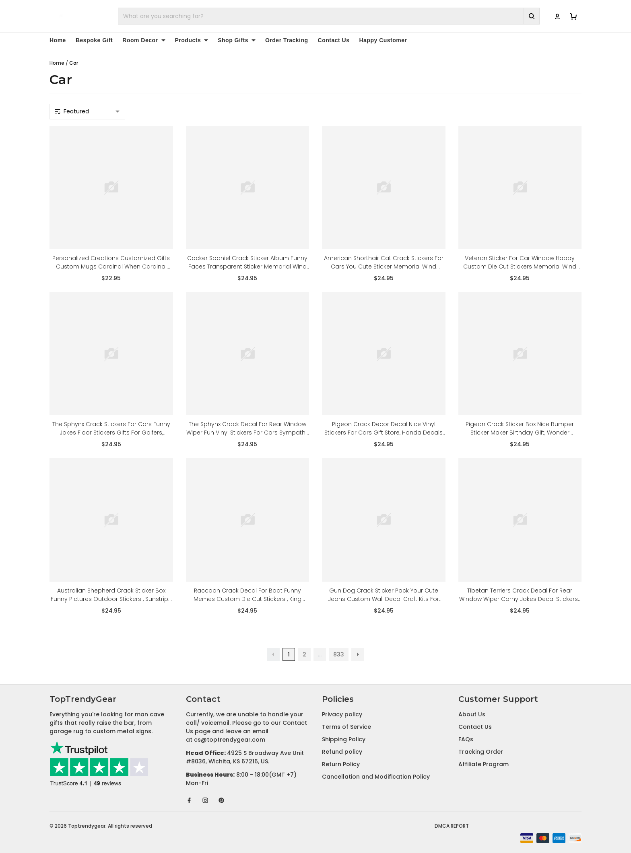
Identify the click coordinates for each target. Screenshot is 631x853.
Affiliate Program (483, 764)
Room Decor (143, 40)
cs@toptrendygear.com (229, 740)
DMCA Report (452, 825)
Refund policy (342, 752)
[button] (273, 654)
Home (57, 40)
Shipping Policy (343, 739)
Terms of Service (346, 727)
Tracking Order (480, 752)
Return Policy (341, 764)
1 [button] (289, 654)
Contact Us (334, 40)
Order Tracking (286, 40)
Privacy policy (342, 714)
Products (191, 40)
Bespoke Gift (94, 40)
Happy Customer (383, 40)
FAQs (465, 739)
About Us (471, 714)
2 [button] (304, 654)
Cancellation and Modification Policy (376, 777)
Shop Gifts (237, 40)
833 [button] (338, 654)
